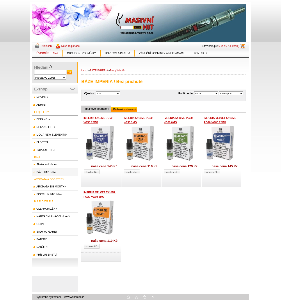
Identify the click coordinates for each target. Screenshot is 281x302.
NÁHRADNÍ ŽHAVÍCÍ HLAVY (53, 216)
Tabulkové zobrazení (96, 108)
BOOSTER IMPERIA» (49, 194)
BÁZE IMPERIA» (46, 172)
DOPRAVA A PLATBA (117, 53)
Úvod (84, 70)
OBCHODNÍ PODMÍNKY (81, 53)
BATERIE (41, 239)
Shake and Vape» (46, 164)
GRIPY (40, 224)
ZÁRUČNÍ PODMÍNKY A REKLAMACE (162, 53)
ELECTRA (42, 142)
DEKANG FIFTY (45, 127)
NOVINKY (42, 97)
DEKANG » (43, 119)
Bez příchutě (117, 70)
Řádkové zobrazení (124, 109)
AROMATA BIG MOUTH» (51, 186)
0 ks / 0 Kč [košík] (229, 46)
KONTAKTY (201, 53)
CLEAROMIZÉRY (46, 208)
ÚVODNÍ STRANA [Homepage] (47, 53)
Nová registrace (70, 46)
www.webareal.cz (74, 296)
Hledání (41, 67)
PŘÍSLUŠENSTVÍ (46, 254)
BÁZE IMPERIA (99, 70)
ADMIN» (41, 104)
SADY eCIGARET (46, 231)
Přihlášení (46, 46)
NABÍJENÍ (42, 247)
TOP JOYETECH (46, 150)
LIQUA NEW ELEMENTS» (51, 134)
